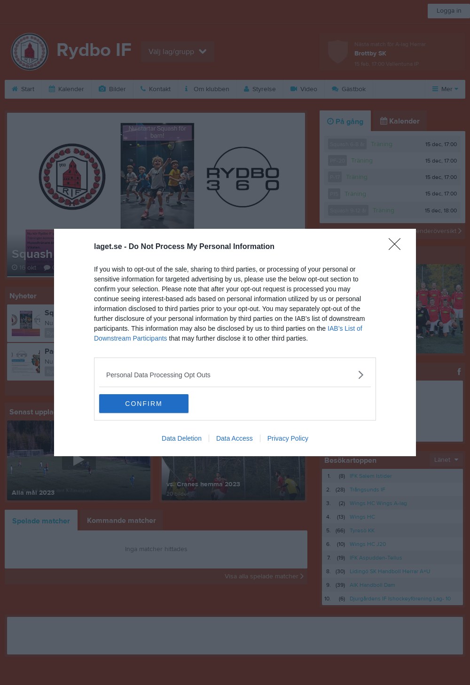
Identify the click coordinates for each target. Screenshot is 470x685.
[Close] (398, 247)
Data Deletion (182, 438)
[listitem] (235, 375)
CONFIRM (143, 403)
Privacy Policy (287, 438)
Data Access (234, 438)
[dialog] (235, 342)
